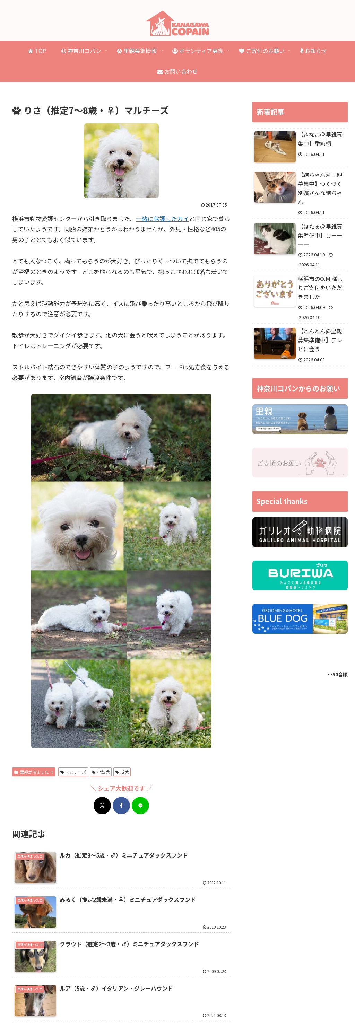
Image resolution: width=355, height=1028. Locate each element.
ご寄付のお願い (270, 997)
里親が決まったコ (33, 772)
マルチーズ (73, 772)
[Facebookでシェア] (121, 805)
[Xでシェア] (102, 805)
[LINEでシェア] (140, 805)
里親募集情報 (93, 997)
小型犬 (101, 772)
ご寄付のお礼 (308, 997)
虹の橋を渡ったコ (180, 997)
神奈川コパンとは (51, 997)
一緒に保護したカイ (162, 218)
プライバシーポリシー (177, 1006)
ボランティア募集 (226, 997)
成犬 (122, 772)
